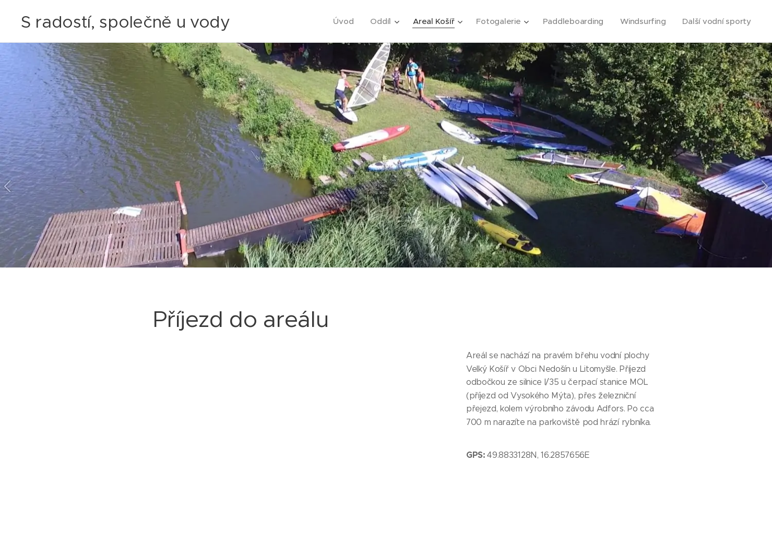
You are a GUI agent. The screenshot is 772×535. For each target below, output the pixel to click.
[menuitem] (337, 21)
